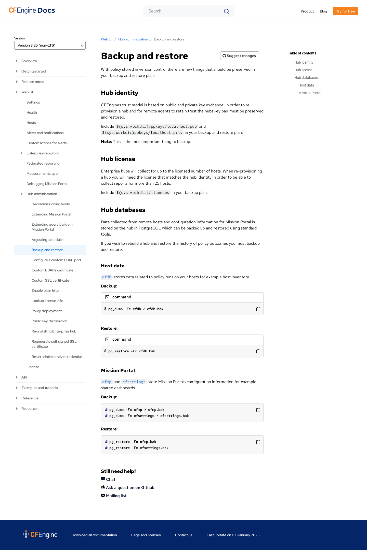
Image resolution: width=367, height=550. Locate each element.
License (33, 367)
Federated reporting (43, 163)
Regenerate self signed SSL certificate (54, 344)
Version (19, 38)
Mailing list (114, 495)
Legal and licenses (146, 535)
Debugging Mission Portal (47, 183)
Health (32, 112)
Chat (108, 479)
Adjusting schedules (48, 239)
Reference (29, 398)
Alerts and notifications (45, 133)
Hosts (31, 122)
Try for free (345, 11)
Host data (306, 85)
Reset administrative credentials (57, 356)
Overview (29, 61)
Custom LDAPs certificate (52, 270)
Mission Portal (309, 93)
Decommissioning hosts (51, 204)
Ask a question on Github (127, 487)
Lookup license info (47, 300)
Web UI (27, 92)
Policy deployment (47, 311)
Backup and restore (47, 250)
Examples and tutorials (39, 387)
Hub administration (42, 194)
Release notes (32, 81)
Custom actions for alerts (47, 143)
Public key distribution (49, 321)
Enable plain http (45, 290)
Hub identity (303, 62)
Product (307, 11)
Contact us (183, 535)
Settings (33, 102)
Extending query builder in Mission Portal (53, 227)
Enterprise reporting (43, 153)
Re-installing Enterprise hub (54, 331)
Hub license (303, 70)
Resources (29, 408)
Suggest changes (239, 55)
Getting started (33, 71)
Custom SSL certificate (50, 280)
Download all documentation (94, 535)
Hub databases (306, 78)
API (24, 377)
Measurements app (42, 173)
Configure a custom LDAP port (56, 260)
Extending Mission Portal (51, 214)
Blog (323, 11)
